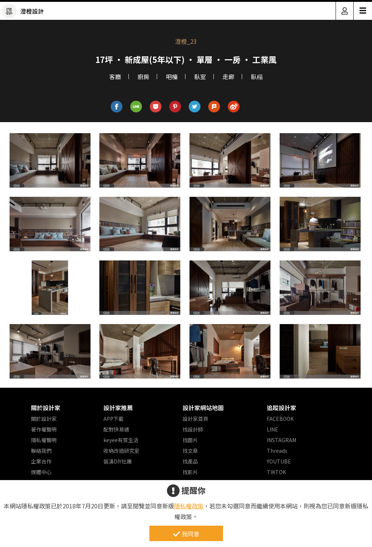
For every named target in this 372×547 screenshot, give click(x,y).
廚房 (143, 76)
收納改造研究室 (121, 450)
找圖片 (190, 440)
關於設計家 (45, 407)
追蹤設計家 (281, 407)
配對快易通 (116, 429)
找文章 (190, 450)
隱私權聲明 (44, 440)
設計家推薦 (118, 407)
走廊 (228, 76)
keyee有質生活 (120, 440)
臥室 (200, 76)
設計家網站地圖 (203, 407)
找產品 (190, 461)
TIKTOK (276, 472)
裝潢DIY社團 (117, 461)
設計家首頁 (195, 418)
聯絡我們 (41, 450)
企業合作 (41, 461)
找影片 (190, 472)
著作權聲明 (44, 429)
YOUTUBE (279, 461)
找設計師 (193, 429)
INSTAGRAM (281, 440)
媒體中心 (41, 472)
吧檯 (172, 76)
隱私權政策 (188, 505)
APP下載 (113, 418)
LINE (272, 429)
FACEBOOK (280, 418)
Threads (277, 450)
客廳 (115, 76)
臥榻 (257, 76)
